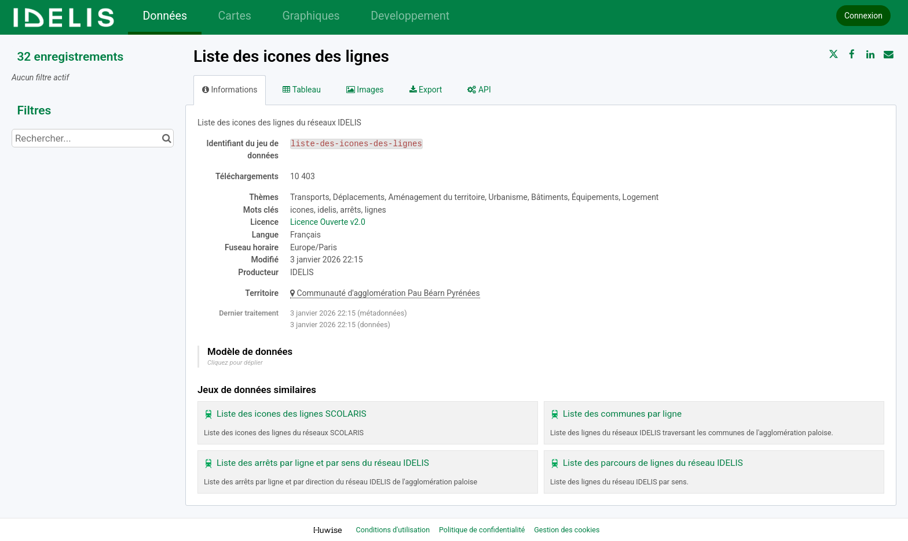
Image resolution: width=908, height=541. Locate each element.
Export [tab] (425, 89)
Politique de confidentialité (483, 529)
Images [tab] (365, 89)
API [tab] (478, 89)
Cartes (234, 16)
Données (164, 16)
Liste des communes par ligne (622, 414)
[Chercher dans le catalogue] (166, 138)
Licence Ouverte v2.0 (327, 222)
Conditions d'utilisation (394, 529)
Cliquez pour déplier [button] (235, 362)
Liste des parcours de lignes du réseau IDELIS (653, 463)
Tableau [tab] (301, 89)
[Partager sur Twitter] (834, 54)
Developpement (410, 16)
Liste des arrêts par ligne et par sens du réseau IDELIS (323, 463)
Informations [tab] (229, 89)
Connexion (863, 15)
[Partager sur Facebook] (852, 54)
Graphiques (310, 16)
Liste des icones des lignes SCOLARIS (292, 414)
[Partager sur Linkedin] (870, 54)
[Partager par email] (888, 54)
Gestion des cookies (566, 529)
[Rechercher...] (93, 138)
